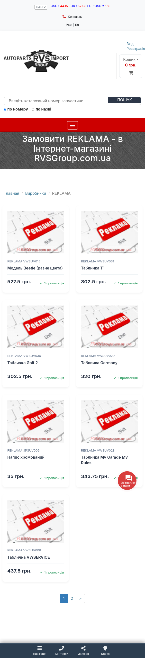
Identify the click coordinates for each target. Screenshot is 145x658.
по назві (41, 109)
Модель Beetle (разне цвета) (35, 268)
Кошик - (130, 66)
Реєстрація (136, 48)
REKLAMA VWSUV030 (24, 356)
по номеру (16, 109)
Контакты (72, 17)
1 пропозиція (52, 283)
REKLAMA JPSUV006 (23, 450)
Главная (11, 193)
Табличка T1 (93, 268)
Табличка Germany (99, 362)
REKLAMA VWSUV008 (24, 550)
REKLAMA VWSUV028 (98, 450)
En (77, 25)
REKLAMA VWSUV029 (98, 356)
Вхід (130, 44)
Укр (69, 25)
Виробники (35, 193)
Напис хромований (26, 457)
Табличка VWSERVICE (28, 557)
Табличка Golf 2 (22, 362)
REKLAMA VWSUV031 (97, 261)
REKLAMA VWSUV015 (23, 261)
